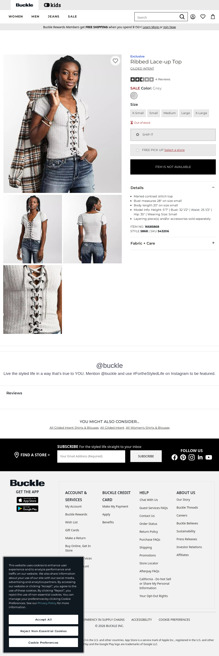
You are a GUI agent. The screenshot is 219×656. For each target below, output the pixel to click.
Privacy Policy (47, 603)
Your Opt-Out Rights (154, 596)
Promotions (148, 555)
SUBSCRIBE (146, 456)
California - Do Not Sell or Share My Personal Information (155, 583)
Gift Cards (72, 530)
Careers (181, 515)
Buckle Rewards (76, 514)
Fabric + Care (173, 243)
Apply (106, 514)
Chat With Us (149, 500)
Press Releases (186, 539)
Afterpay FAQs (149, 571)
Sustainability (185, 531)
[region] (43, 605)
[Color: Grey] (133, 95)
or (153, 27)
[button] (15, 16)
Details (173, 187)
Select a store (174, 150)
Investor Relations (189, 547)
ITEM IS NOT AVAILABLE (173, 167)
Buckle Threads (187, 507)
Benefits (108, 522)
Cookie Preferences (174, 620)
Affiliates (182, 555)
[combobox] (156, 16)
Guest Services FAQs (154, 508)
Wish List (71, 522)
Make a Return (75, 538)
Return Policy (149, 532)
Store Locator (149, 563)
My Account (73, 506)
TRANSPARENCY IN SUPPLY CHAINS (100, 620)
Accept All (43, 619)
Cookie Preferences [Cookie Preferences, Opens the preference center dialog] (43, 642)
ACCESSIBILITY (141, 620)
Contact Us (147, 516)
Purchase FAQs (150, 539)
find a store (35, 454)
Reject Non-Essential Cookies (43, 631)
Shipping (146, 547)
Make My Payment (115, 506)
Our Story (183, 500)
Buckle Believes (187, 523)
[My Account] (193, 16)
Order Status (148, 524)
